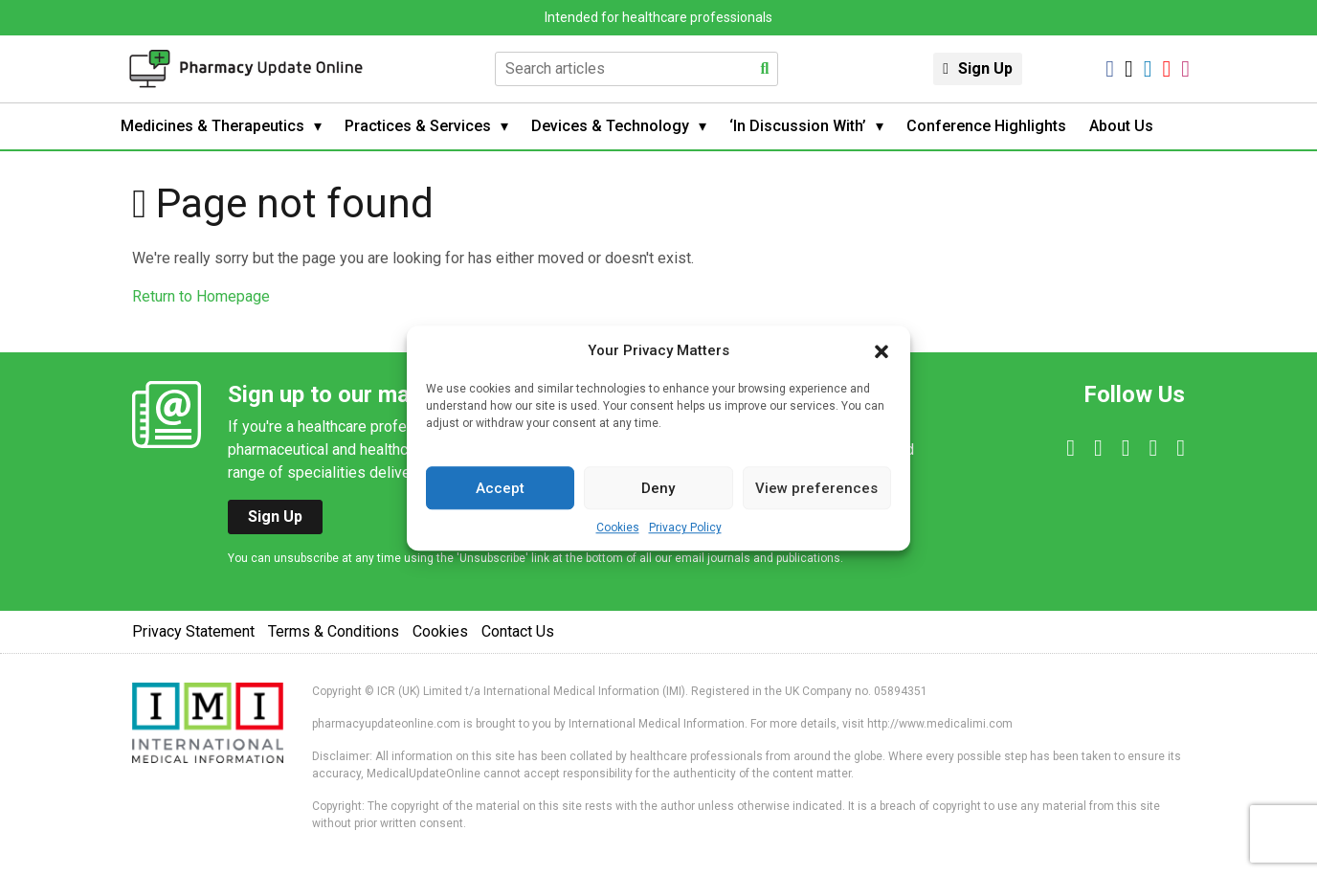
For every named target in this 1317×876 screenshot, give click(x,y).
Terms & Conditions (333, 631)
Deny (658, 488)
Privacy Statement (193, 631)
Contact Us (517, 631)
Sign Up (985, 68)
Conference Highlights (986, 126)
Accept (500, 488)
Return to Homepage (201, 296)
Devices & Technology (610, 126)
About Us (1121, 126)
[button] (881, 350)
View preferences (816, 488)
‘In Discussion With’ (797, 126)
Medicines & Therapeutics (212, 126)
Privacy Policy (685, 527)
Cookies (617, 527)
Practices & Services (418, 126)
